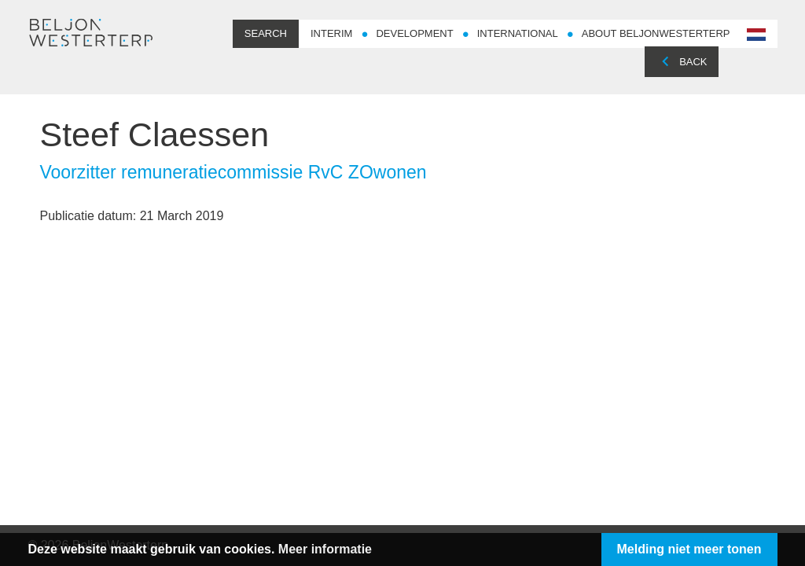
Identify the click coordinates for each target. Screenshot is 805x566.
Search (265, 33)
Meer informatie (325, 549)
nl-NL (755, 35)
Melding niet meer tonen (689, 549)
